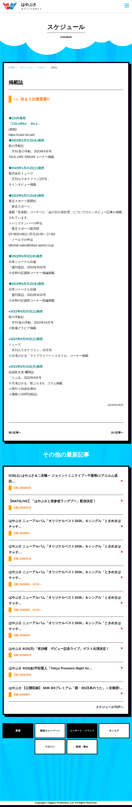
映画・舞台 (82, 746)
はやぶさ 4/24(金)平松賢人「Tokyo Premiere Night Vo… (50, 668)
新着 (18, 730)
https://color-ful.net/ (22, 134)
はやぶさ (31, 6)
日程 (31, 99)
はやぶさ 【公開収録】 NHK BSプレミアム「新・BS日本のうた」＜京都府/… (66, 688)
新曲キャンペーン (50, 730)
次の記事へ (117, 432)
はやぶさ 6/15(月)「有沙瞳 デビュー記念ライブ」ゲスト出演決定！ (59, 649)
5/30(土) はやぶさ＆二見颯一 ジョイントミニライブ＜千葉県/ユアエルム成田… (63, 478)
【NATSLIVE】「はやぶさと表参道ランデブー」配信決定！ (52, 501)
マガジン (50, 746)
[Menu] (126, 5)
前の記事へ (15, 432)
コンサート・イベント (82, 730)
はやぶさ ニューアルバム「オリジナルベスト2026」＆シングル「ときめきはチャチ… (65, 524)
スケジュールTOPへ (110, 707)
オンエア (114, 730)
